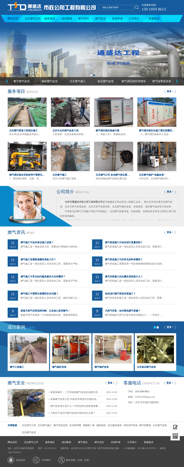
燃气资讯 (83, 18)
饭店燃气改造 (106, 81)
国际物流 (101, 425)
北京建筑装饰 (115, 425)
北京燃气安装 (160, 425)
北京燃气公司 (33, 18)
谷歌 (86, 460)
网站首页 (13, 18)
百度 (80, 460)
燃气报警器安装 (161, 81)
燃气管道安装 (61, 425)
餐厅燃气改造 (22, 81)
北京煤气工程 (29, 425)
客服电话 (154, 18)
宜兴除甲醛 (75, 425)
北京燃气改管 (29, 432)
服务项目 (49, 18)
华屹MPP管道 (130, 425)
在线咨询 (20, 460)
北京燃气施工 (78, 81)
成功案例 (66, 18)
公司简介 (134, 18)
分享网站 (45, 460)
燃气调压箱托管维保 (134, 81)
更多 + (170, 91)
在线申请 (117, 18)
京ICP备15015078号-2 (147, 448)
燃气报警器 (145, 425)
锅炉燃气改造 (50, 81)
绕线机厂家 (89, 425)
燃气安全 (100, 18)
